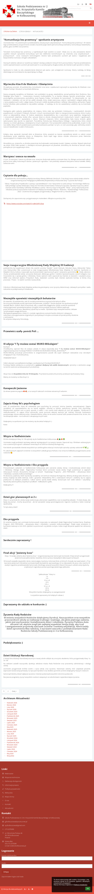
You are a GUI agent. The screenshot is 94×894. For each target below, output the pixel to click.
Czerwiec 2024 (12, 751)
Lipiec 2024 (11, 749)
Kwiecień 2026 (12, 703)
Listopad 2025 (12, 714)
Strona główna (10, 31)
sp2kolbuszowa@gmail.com (15, 825)
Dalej (15, 691)
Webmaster (9, 773)
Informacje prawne (12, 785)
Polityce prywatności (80, 885)
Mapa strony (9, 797)
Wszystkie (10, 756)
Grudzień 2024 (12, 738)
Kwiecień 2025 (12, 729)
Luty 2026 (10, 707)
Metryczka (8, 793)
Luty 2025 (10, 734)
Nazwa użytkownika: (9, 855)
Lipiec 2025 (11, 723)
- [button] (82, 4)
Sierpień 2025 (12, 720)
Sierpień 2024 (12, 747)
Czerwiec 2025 (12, 725)
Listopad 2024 (12, 740)
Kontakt (8, 804)
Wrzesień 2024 (12, 745)
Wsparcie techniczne (12, 777)
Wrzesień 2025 (12, 718)
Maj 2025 (10, 727)
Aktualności (38, 31)
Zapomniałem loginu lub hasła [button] (12, 876)
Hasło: (4, 863)
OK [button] (88, 888)
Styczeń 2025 (11, 736)
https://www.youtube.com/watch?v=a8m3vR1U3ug (23, 203)
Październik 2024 (13, 742)
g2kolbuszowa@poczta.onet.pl (16, 821)
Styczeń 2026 (11, 709)
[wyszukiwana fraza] (79, 8)
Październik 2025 (13, 716)
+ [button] (78, 4)
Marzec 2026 (11, 705)
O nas (7, 800)
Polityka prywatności (12, 789)
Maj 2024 (10, 753)
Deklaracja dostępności (13, 781)
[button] (90, 3)
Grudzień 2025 (12, 711)
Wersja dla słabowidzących (12, 889)
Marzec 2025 (11, 731)
